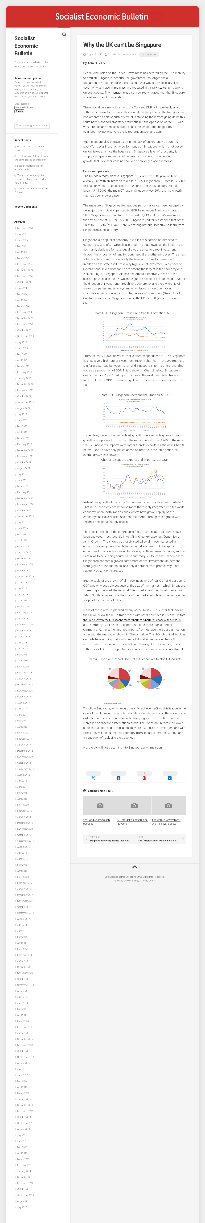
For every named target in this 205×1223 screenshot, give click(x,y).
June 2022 (22, 418)
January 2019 (24, 616)
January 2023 (24, 376)
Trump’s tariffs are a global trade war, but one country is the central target (30, 177)
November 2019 (25, 562)
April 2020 (22, 538)
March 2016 (23, 803)
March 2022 (23, 436)
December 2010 (25, 1175)
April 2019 (22, 598)
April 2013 (22, 1013)
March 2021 (23, 484)
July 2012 (22, 1067)
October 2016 (24, 761)
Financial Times (130, 92)
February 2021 (24, 490)
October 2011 (24, 1115)
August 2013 (23, 989)
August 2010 (23, 1199)
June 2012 (22, 1073)
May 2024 (22, 292)
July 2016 (22, 779)
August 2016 (23, 773)
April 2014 (22, 941)
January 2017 (24, 743)
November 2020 (25, 502)
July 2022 (22, 412)
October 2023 (24, 328)
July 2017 (22, 707)
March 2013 (23, 1019)
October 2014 (24, 905)
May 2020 (22, 532)
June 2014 (22, 929)
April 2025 (22, 250)
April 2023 (22, 358)
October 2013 (24, 977)
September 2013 (25, 983)
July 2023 (22, 340)
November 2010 (25, 1181)
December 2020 (25, 496)
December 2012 (25, 1037)
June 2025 (22, 238)
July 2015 (22, 851)
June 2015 (22, 857)
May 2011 (22, 1145)
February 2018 (24, 671)
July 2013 (22, 995)
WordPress (133, 876)
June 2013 (22, 1001)
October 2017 (24, 695)
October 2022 (24, 394)
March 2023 (23, 364)
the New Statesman (163, 87)
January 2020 (24, 550)
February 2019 (24, 610)
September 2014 (25, 911)
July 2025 (22, 232)
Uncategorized (149, 54)
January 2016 (24, 815)
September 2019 (25, 574)
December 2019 (25, 556)
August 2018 (23, 635)
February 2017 (24, 737)
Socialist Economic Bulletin (26, 45)
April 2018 (22, 659)
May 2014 (22, 935)
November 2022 (25, 388)
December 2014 (25, 893)
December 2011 (25, 1103)
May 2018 (22, 652)
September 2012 (25, 1055)
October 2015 (24, 833)
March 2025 (23, 256)
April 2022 (22, 430)
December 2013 (25, 965)
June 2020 (22, 526)
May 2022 (22, 424)
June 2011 (22, 1139)
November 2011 (25, 1109)
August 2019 (23, 580)
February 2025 (24, 262)
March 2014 (23, 947)
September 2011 (25, 1121)
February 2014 (24, 953)
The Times (121, 87)
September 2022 (25, 400)
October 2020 (24, 508)
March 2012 (23, 1091)
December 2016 (25, 749)
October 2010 (24, 1187)
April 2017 (22, 725)
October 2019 (24, 568)
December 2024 (25, 268)
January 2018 (24, 676)
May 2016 (22, 791)
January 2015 (24, 887)
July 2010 (22, 1205)
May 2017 (22, 719)
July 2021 (22, 472)
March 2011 (23, 1157)
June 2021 (22, 478)
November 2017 (25, 689)
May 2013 (22, 1007)
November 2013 (25, 971)
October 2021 (24, 460)
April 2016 (22, 797)
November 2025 (25, 226)
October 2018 (24, 628)
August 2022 (23, 406)
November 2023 (25, 322)
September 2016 (25, 767)
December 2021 (25, 448)
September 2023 (25, 334)
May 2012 (22, 1079)
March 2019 (23, 604)
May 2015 (22, 863)
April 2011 (22, 1151)
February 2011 (24, 1163)
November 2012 (25, 1043)
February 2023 (24, 370)
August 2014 (23, 917)
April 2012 (22, 1085)
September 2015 (25, 839)
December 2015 (25, 821)
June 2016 (22, 785)
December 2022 (25, 382)
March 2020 (23, 544)
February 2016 (24, 809)
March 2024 (23, 304)
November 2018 (25, 623)
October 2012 (24, 1049)
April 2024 (22, 298)
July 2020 (22, 520)
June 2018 (22, 647)
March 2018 (23, 664)
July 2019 (22, 586)
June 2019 (22, 592)
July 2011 (22, 1133)
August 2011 (23, 1127)
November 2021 (25, 454)
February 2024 (24, 310)
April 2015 (22, 869)
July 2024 (22, 286)
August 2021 (23, 466)
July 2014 (22, 923)
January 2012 (24, 1097)
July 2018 (22, 640)
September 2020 (25, 514)
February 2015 (24, 881)
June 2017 (22, 713)
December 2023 (25, 316)
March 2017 (23, 731)
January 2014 (24, 959)
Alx (153, 876)
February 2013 (24, 1025)
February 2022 (24, 442)
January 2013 (24, 1031)
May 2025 (22, 244)
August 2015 (23, 845)
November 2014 (25, 899)
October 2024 (24, 280)
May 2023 (22, 352)
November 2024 (25, 274)
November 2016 (25, 755)
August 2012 (23, 1061)
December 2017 (25, 683)
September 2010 (25, 1193)
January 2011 (24, 1169)
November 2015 (25, 827)
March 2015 (23, 875)
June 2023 (22, 346)
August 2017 (23, 701)
